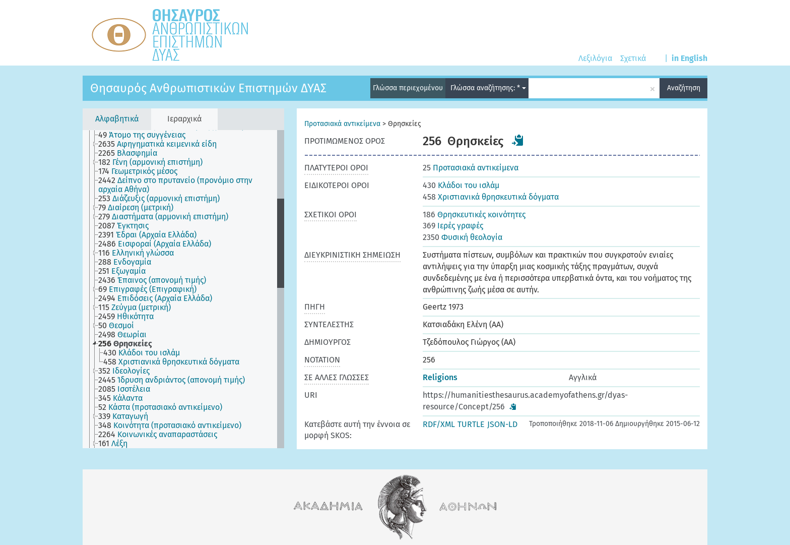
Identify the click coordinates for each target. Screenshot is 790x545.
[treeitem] (146, 135)
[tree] (183, 289)
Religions (440, 377)
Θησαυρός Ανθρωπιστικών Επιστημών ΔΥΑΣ (208, 88)
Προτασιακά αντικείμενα (342, 123)
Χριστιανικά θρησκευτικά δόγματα (491, 197)
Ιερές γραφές (453, 225)
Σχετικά (633, 58)
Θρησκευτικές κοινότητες (474, 214)
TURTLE (471, 424)
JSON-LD (502, 424)
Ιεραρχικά (184, 119)
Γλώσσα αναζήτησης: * (488, 88)
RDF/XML (439, 424)
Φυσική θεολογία (462, 237)
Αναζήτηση (683, 88)
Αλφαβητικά (117, 119)
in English (689, 58)
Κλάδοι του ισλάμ (461, 185)
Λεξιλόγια (595, 58)
